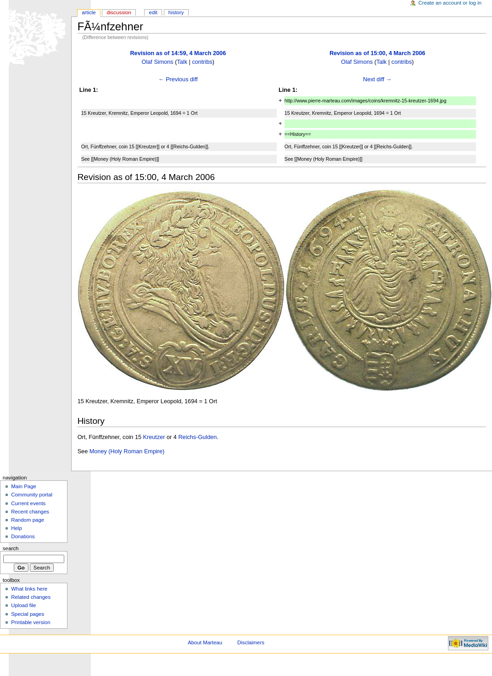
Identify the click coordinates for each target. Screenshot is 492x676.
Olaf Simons (157, 62)
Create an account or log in (450, 3)
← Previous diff (178, 79)
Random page (27, 520)
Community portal (31, 494)
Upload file (23, 605)
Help (16, 528)
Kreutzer (154, 437)
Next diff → (377, 79)
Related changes (30, 597)
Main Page (23, 486)
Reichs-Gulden (197, 437)
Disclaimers (250, 642)
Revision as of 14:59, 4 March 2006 (178, 53)
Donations (23, 536)
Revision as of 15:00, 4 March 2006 (377, 53)
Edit (153, 12)
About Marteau (205, 642)
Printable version (30, 622)
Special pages (27, 614)
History (176, 12)
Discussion (118, 12)
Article (89, 12)
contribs (202, 62)
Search (11, 548)
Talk (182, 62)
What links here (29, 589)
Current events (28, 503)
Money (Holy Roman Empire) (127, 451)
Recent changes (30, 511)
